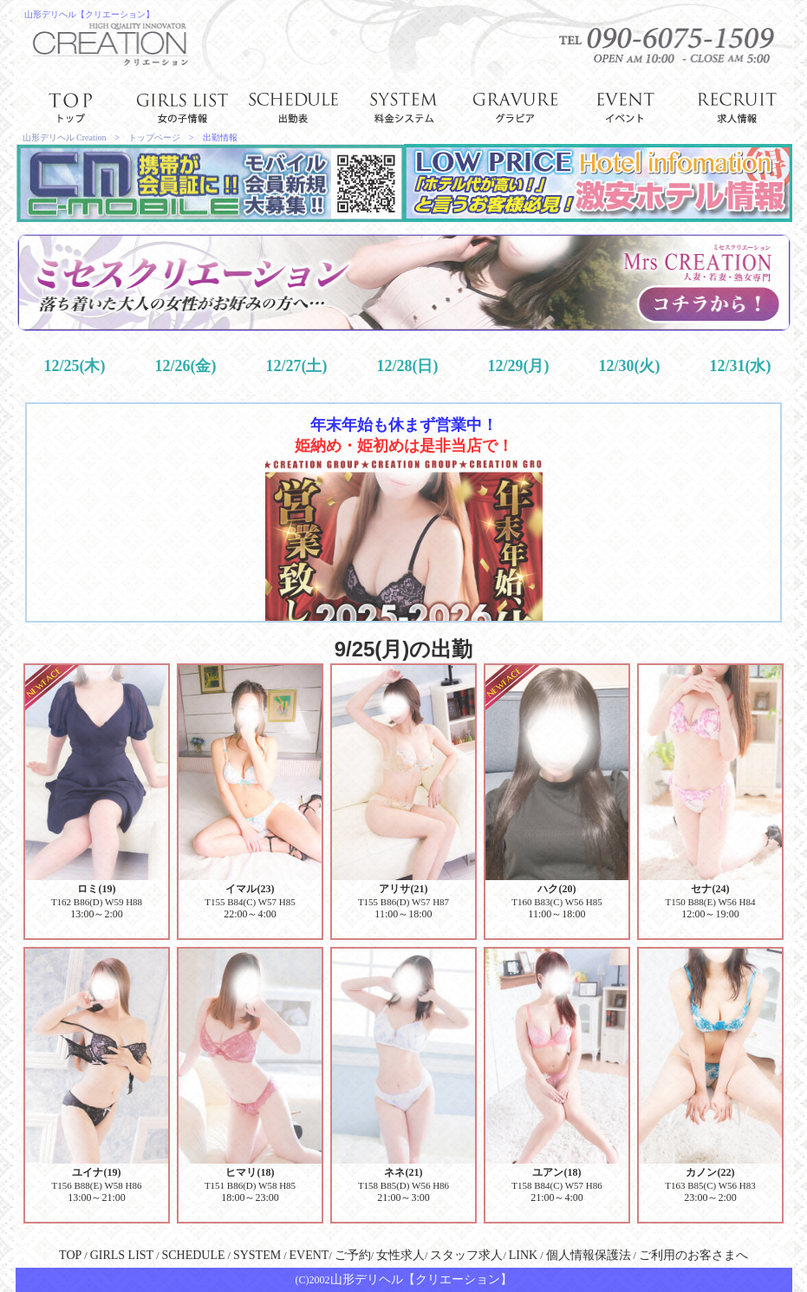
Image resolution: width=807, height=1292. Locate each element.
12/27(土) (296, 366)
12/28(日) (407, 366)
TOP (70, 1255)
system (403, 105)
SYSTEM (257, 1255)
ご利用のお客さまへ (693, 1255)
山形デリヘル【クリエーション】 (89, 14)
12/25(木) (74, 366)
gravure (514, 105)
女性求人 (400, 1255)
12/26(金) (185, 366)
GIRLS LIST (122, 1255)
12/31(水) (740, 366)
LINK (523, 1255)
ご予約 (353, 1255)
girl (182, 105)
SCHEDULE (193, 1255)
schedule (293, 105)
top (71, 105)
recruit (736, 105)
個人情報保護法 (588, 1255)
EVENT (309, 1255)
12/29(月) (518, 366)
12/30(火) (629, 366)
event (625, 105)
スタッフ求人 (466, 1255)
